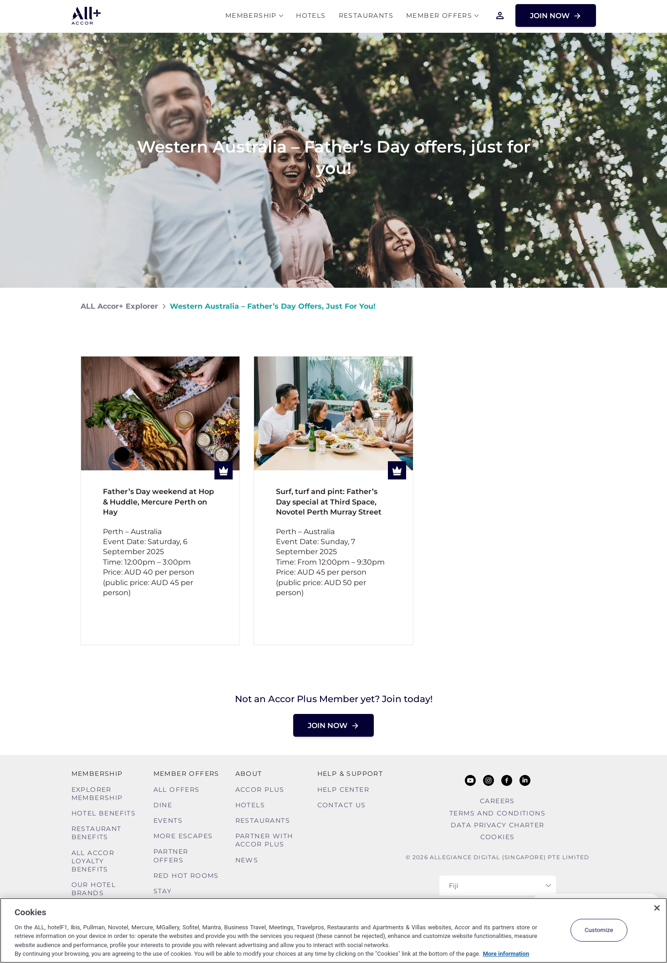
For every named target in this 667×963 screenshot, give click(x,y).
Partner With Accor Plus (264, 840)
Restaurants (366, 16)
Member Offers (439, 16)
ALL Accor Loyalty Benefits (93, 861)
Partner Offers (170, 855)
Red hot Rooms (186, 875)
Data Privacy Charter (498, 825)
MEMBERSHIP (251, 16)
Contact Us (341, 805)
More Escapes (183, 836)
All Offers (176, 789)
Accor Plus (260, 789)
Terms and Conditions (497, 813)
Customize (599, 930)
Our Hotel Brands (93, 889)
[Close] (657, 908)
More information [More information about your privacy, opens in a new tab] (506, 953)
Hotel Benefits (103, 813)
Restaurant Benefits (96, 833)
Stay (162, 891)
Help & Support (350, 773)
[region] (333, 930)
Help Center (343, 789)
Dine (163, 805)
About (248, 773)
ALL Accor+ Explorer (119, 306)
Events (168, 820)
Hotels (311, 16)
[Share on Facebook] (577, 306)
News (247, 860)
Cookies (497, 837)
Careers (497, 801)
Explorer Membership (97, 793)
